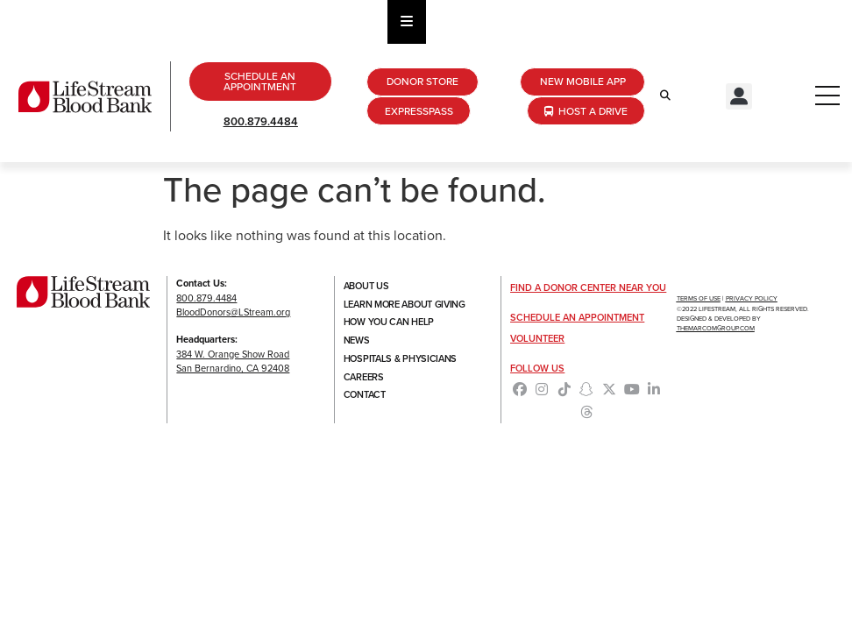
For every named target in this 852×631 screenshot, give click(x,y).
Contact (365, 396)
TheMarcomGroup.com (716, 328)
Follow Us (537, 368)
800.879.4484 (261, 121)
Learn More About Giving (404, 304)
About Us (366, 286)
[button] (739, 96)
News (357, 341)
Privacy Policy (751, 298)
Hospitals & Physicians (400, 359)
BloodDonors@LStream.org (233, 312)
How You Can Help (389, 323)
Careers (364, 378)
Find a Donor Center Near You (588, 287)
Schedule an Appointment (577, 317)
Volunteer (537, 338)
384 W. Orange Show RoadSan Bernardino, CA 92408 (232, 361)
